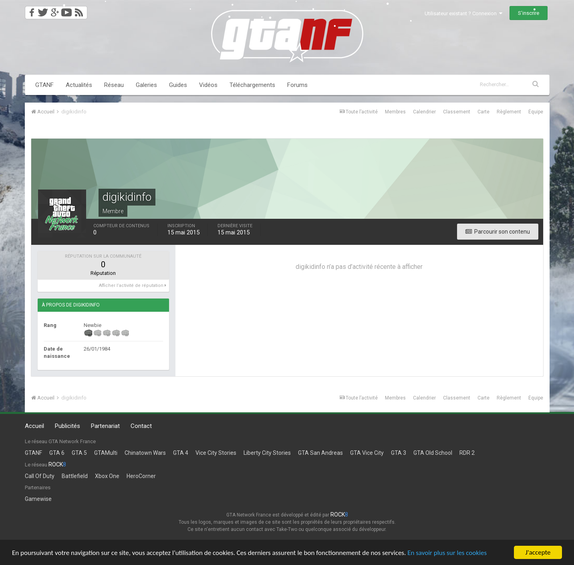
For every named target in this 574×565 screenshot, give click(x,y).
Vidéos (208, 85)
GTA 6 (56, 453)
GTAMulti (105, 453)
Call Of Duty (39, 476)
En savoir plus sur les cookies (447, 553)
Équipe (535, 112)
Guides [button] (178, 85)
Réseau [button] (114, 85)
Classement (456, 112)
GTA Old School (432, 453)
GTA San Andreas (320, 453)
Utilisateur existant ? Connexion (463, 13)
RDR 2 (467, 453)
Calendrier (424, 112)
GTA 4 (180, 453)
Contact (141, 426)
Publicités (67, 426)
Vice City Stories (215, 453)
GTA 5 (79, 453)
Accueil (34, 426)
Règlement (509, 112)
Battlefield (75, 476)
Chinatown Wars (145, 453)
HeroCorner (141, 476)
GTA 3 (398, 453)
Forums (297, 85)
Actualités (79, 85)
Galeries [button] (146, 85)
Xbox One (107, 476)
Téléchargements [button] (252, 85)
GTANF (44, 85)
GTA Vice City (367, 453)
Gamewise (38, 499)
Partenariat (105, 426)
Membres (395, 112)
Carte (483, 112)
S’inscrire (528, 13)
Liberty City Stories (267, 453)
